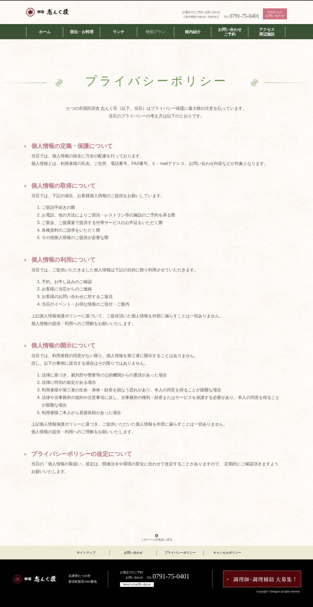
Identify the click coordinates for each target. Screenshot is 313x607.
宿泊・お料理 (81, 32)
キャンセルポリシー (227, 552)
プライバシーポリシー (180, 552)
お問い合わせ (133, 552)
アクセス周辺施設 (267, 31)
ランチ (118, 32)
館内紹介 (193, 32)
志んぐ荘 (47, 12)
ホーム (45, 32)
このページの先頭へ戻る (156, 539)
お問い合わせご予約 (230, 31)
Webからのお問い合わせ (275, 14)
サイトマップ (86, 552)
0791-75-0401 (244, 16)
